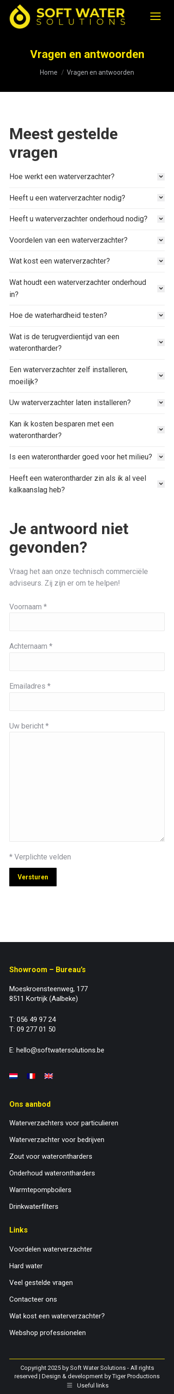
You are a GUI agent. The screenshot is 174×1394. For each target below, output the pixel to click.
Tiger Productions (136, 1376)
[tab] (87, 177)
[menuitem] (13, 1076)
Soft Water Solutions (98, 1367)
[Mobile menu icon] (155, 16)
